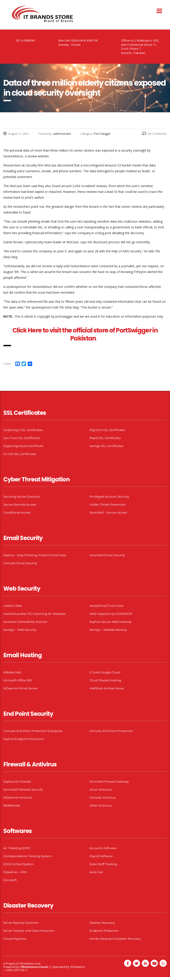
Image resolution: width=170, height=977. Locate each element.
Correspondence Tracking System (27, 856)
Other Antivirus (100, 805)
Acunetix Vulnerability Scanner (25, 621)
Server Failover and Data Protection (28, 930)
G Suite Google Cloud (104, 672)
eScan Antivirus (100, 789)
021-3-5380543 (25, 40)
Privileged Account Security (109, 496)
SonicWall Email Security (107, 555)
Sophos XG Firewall (17, 781)
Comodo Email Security (20, 563)
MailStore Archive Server (107, 688)
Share (7, 363)
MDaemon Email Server (20, 688)
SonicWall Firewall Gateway (109, 781)
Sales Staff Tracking (103, 864)
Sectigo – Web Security (19, 629)
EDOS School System (18, 864)
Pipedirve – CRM (15, 872)
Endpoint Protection (104, 930)
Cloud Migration (15, 938)
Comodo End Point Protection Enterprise (32, 731)
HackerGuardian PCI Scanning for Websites (34, 613)
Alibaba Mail (12, 672)
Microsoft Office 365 (17, 680)
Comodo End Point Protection (111, 731)
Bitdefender (12, 805)
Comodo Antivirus (102, 797)
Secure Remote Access (19, 504)
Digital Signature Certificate (23, 446)
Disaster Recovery (102, 922)
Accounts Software (103, 848)
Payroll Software (101, 856)
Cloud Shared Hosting (105, 680)
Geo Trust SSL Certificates (21, 438)
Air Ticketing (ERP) (16, 848)
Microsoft (10, 880)
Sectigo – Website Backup (108, 629)
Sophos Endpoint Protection (23, 739)
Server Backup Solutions (20, 922)
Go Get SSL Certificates (19, 454)
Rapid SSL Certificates (105, 438)
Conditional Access (17, 512)
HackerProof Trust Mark (106, 605)
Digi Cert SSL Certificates (107, 430)
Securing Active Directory (21, 496)
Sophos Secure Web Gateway (110, 621)
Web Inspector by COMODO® (110, 613)
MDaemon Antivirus (17, 797)
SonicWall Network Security (23, 789)
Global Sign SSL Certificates (23, 430)
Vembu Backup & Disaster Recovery (115, 938)
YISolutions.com (29, 963)
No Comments (154, 134)
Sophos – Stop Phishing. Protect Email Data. (35, 555)
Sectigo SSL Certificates (106, 446)
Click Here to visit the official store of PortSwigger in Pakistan (85, 334)
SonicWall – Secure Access (108, 512)
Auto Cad (96, 872)
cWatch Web (12, 605)
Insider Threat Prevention (107, 504)
